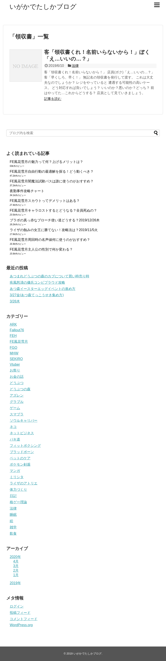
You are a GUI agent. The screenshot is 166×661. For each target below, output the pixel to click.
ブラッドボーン (22, 452)
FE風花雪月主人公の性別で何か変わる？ (41, 249)
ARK (13, 324)
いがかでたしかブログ (43, 6)
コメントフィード (23, 619)
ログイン (17, 606)
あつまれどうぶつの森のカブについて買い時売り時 (49, 276)
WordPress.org (21, 625)
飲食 (13, 533)
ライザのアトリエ (23, 483)
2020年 (15, 557)
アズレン (17, 395)
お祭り (15, 370)
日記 (13, 496)
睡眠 (13, 514)
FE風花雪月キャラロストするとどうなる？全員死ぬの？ (53, 210)
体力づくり (18, 489)
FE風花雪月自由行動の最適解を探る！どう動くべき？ (52, 171)
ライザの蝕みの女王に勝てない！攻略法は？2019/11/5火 (54, 230)
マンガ (15, 471)
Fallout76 (17, 330)
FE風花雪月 (19, 341)
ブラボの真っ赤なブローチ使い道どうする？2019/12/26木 (55, 220)
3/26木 (15, 301)
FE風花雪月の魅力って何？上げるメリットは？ (46, 162)
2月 (16, 570)
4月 (16, 561)
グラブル (17, 402)
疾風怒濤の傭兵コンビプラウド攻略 (37, 282)
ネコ (13, 427)
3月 (16, 566)
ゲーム (15, 408)
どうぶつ (17, 383)
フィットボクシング (25, 445)
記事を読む (52, 99)
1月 (16, 575)
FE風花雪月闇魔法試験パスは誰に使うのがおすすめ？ (52, 181)
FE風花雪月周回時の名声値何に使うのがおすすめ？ (50, 239)
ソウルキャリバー (23, 420)
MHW (14, 353)
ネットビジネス (22, 433)
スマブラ (17, 414)
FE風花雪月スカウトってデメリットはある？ (45, 201)
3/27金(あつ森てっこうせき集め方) (37, 295)
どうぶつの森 (20, 389)
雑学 (13, 527)
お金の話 (17, 376)
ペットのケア (20, 458)
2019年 (15, 583)
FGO (13, 347)
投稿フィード (20, 612)
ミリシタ (17, 477)
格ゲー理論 (18, 502)
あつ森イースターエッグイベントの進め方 (42, 289)
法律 (75, 66)
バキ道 (15, 439)
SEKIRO (16, 359)
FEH (13, 336)
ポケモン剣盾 (20, 464)
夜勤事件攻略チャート (27, 191)
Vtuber (15, 364)
